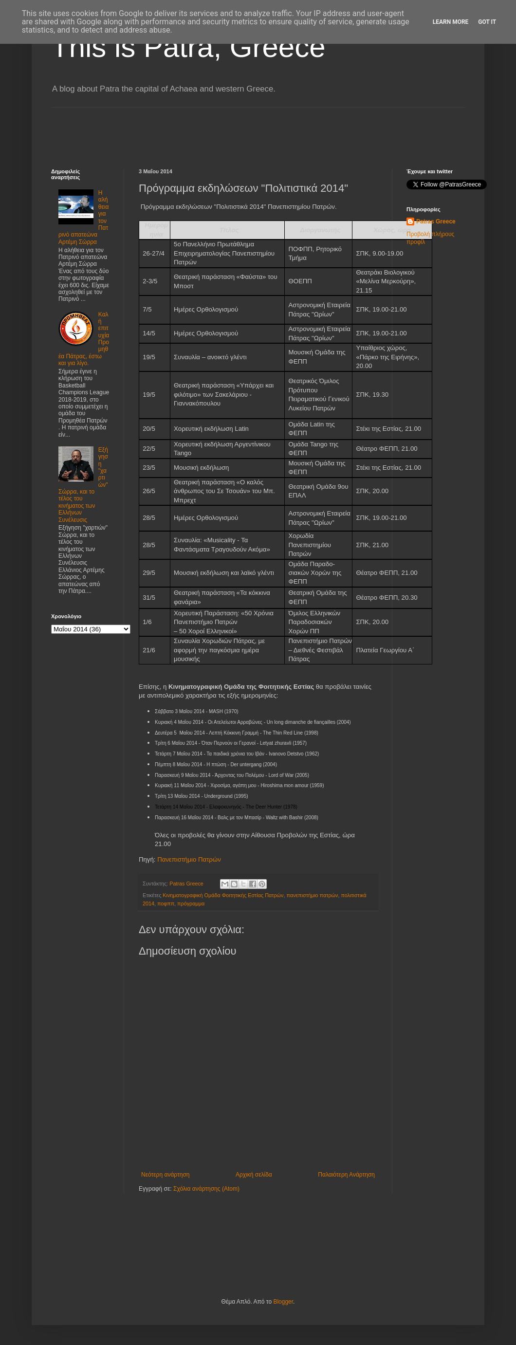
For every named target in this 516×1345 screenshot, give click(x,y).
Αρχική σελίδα (254, 1174)
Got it (487, 21)
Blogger (283, 1301)
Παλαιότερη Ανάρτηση (346, 1174)
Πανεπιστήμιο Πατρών (189, 859)
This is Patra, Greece (188, 47)
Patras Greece (436, 221)
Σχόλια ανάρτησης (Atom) (206, 1188)
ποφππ (165, 903)
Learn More (451, 21)
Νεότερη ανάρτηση (165, 1174)
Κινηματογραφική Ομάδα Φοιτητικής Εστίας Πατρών (223, 895)
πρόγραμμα (190, 903)
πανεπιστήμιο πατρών (312, 895)
